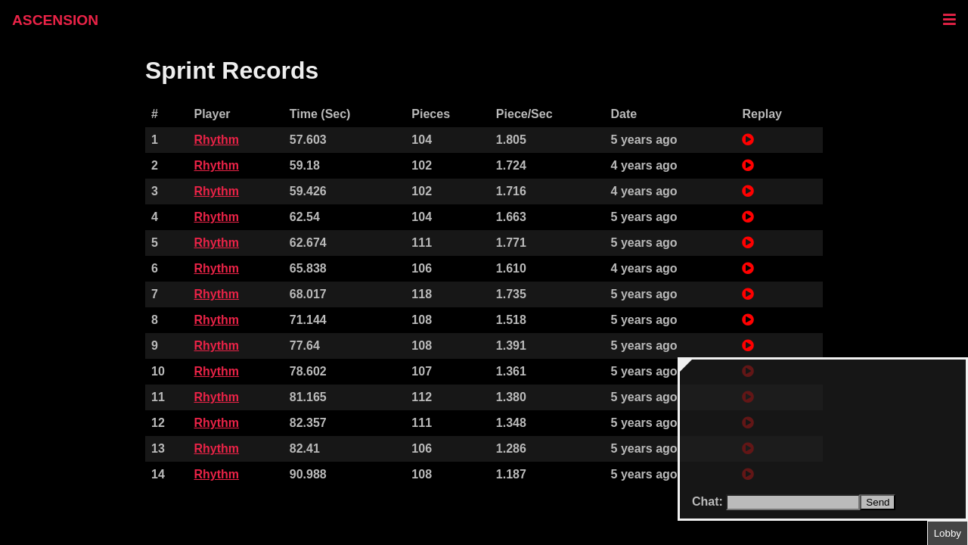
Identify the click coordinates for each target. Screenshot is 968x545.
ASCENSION (55, 20)
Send (877, 502)
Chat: (709, 501)
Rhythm (216, 139)
